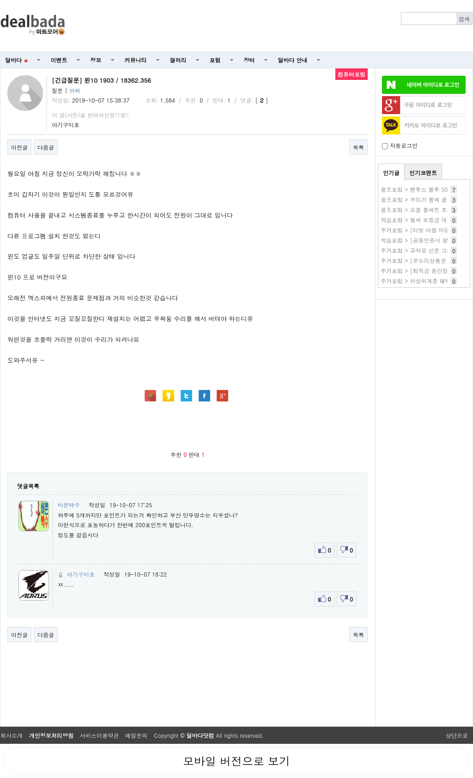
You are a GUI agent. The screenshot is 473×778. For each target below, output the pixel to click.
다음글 (45, 147)
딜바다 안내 (293, 60)
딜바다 (16, 60)
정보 (96, 60)
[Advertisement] (274, 26)
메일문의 (136, 735)
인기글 (391, 172)
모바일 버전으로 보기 (236, 761)
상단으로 (457, 735)
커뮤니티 (136, 60)
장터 (249, 60)
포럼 (215, 60)
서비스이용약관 (99, 735)
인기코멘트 (423, 172)
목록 (358, 147)
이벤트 (59, 60)
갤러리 (178, 60)
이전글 (19, 147)
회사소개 (11, 735)
